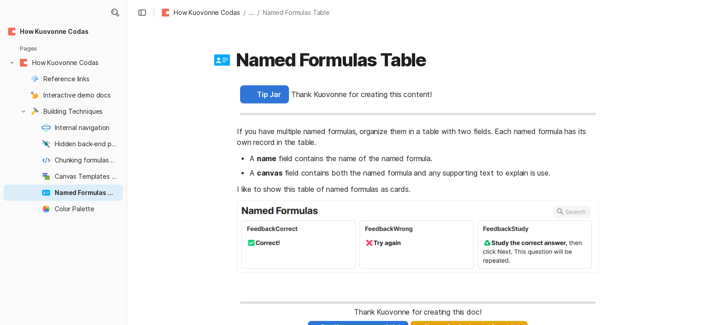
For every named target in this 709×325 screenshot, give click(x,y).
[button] (115, 12)
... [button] (251, 12)
